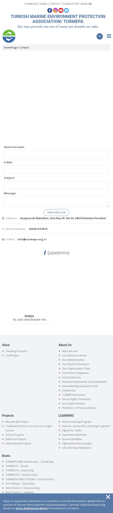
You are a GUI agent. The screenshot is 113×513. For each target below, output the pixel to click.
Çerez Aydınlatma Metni (31, 508)
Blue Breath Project (17, 421)
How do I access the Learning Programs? (86, 426)
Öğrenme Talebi (71, 430)
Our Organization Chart (76, 368)
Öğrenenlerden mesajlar (77, 443)
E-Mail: (8, 162)
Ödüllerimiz (69, 390)
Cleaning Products (16, 351)
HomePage (10, 47)
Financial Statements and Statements (84, 381)
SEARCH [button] (86, 4)
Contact (24, 47)
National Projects (16, 439)
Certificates (12, 355)
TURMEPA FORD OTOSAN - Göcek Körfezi (30, 479)
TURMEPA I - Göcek (17, 466)
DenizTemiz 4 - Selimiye (20, 492)
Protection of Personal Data (79, 408)
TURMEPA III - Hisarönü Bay (22, 474)
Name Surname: (14, 147)
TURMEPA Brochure (73, 395)
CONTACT (55, 4)
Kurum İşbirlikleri (72, 439)
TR (99, 36)
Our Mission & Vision (74, 355)
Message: (10, 193)
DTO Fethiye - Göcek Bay (20, 483)
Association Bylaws (73, 403)
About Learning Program (76, 421)
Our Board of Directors (75, 364)
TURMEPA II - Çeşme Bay (20, 470)
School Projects (15, 434)
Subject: (9, 178)
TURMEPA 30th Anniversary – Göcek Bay (30, 461)
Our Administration (73, 360)
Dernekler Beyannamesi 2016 (80, 386)
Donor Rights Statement (76, 399)
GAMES (43, 4)
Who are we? (70, 351)
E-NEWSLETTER (71, 4)
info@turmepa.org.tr (31, 239)
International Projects (18, 443)
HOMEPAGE (31, 4)
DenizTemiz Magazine (75, 373)
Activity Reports (71, 377)
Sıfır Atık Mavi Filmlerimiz (76, 448)
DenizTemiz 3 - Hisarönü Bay (23, 488)
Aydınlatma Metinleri (74, 434)
